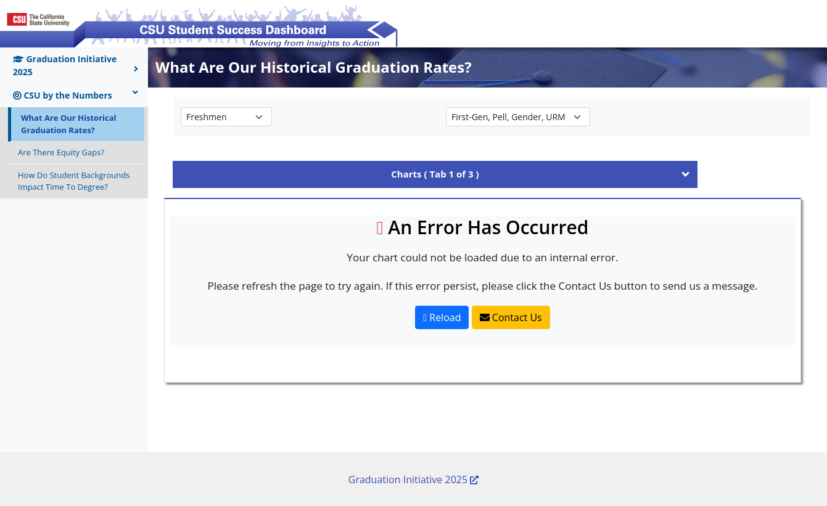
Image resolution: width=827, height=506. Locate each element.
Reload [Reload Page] (442, 317)
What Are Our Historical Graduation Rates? (69, 124)
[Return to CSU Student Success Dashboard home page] (200, 23)
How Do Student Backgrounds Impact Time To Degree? (74, 181)
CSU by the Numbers (75, 95)
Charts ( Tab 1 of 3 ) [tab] (435, 174)
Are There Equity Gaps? (61, 152)
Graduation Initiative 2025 (75, 65)
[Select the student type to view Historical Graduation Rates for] (226, 116)
